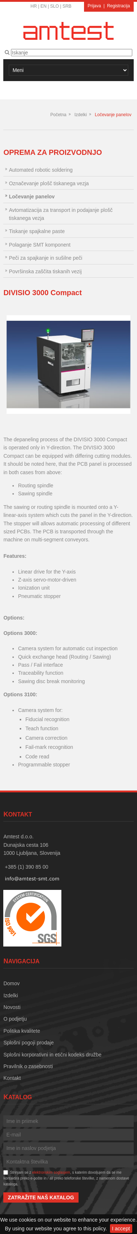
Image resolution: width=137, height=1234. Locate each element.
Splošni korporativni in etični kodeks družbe (52, 1055)
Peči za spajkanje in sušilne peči (45, 258)
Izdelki (81, 114)
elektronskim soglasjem (51, 1172)
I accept (121, 1228)
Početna (58, 114)
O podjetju (15, 1019)
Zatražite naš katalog (41, 1197)
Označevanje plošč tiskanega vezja (49, 183)
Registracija (118, 5)
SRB (67, 6)
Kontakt (11, 1078)
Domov (11, 983)
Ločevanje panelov (113, 114)
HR (34, 6)
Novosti (11, 1007)
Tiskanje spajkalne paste (37, 231)
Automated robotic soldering (40, 170)
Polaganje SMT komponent (40, 245)
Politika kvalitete (21, 1031)
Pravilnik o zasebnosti (28, 1066)
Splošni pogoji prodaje (28, 1043)
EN (44, 6)
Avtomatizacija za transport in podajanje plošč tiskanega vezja (61, 214)
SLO (54, 6)
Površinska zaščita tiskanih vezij (45, 271)
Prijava (94, 5)
